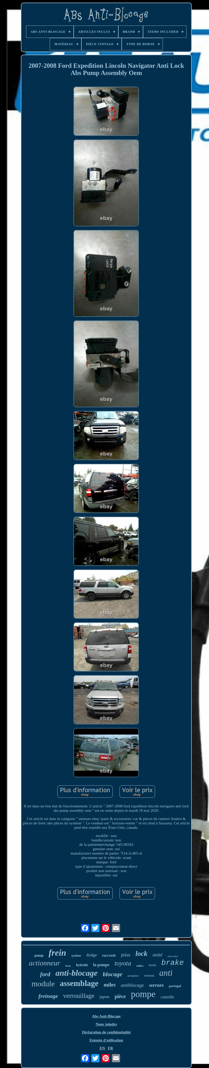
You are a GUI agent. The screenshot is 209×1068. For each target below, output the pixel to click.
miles (110, 985)
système (76, 955)
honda (152, 965)
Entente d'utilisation (106, 1040)
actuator (133, 976)
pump (39, 955)
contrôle (167, 997)
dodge (91, 955)
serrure (156, 985)
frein (57, 952)
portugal (175, 986)
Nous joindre (106, 1024)
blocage (112, 974)
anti (165, 973)
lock (142, 953)
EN (102, 1048)
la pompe (101, 965)
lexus (68, 965)
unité (157, 954)
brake (172, 963)
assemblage (79, 983)
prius (125, 954)
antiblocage (132, 985)
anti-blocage (76, 973)
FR (110, 1048)
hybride (82, 965)
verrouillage (78, 995)
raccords (109, 955)
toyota (122, 963)
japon (104, 996)
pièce (120, 996)
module (43, 983)
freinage (48, 996)
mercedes (173, 956)
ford (45, 974)
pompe (143, 994)
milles (140, 965)
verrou (149, 975)
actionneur (44, 963)
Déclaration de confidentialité (106, 1032)
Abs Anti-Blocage (106, 1016)
